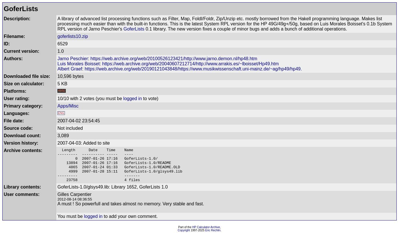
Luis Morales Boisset (78, 63)
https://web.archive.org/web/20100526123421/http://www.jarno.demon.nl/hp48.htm (174, 58)
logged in (132, 98)
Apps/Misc (68, 106)
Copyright (184, 237)
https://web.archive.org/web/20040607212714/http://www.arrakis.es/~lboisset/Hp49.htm (190, 63)
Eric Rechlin (212, 237)
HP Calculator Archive (206, 234)
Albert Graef (69, 68)
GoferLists (133, 29)
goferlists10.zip (72, 36)
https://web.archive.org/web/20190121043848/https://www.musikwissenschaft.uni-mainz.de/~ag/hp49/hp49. (193, 68)
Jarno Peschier (72, 58)
